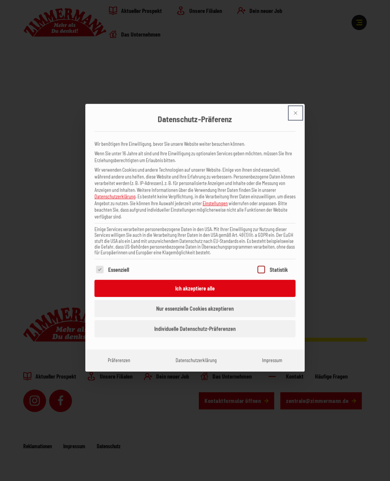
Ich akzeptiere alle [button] (195, 277)
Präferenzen (119, 349)
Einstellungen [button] (215, 192)
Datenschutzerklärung (115, 185)
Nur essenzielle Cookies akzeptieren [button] (195, 297)
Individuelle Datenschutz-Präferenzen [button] (195, 318)
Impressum (272, 349)
